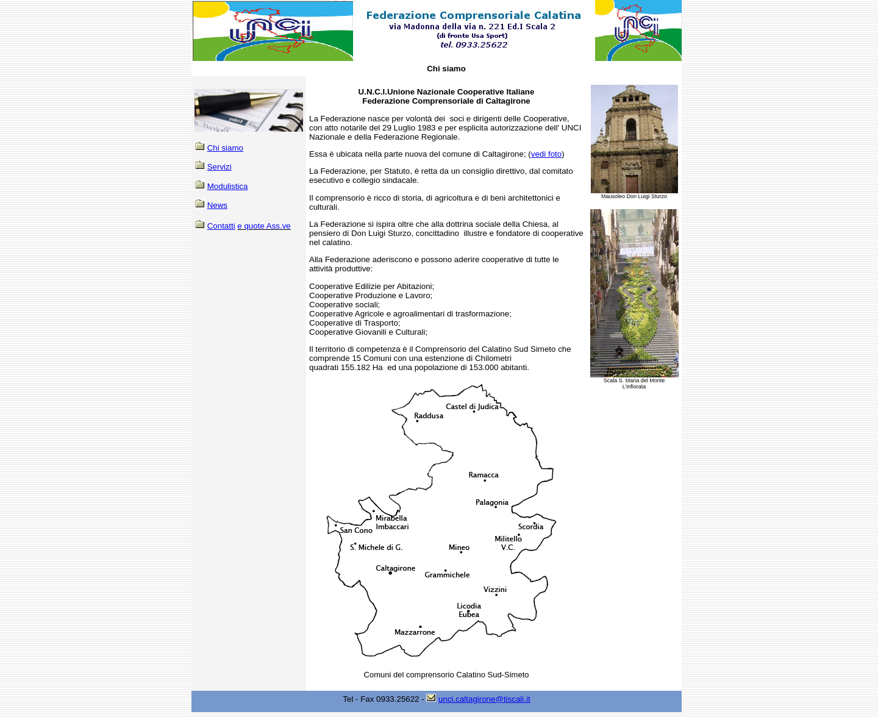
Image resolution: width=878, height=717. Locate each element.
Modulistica (227, 186)
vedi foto (546, 154)
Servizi (219, 166)
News (217, 205)
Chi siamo (225, 147)
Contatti (221, 225)
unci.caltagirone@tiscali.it (484, 699)
